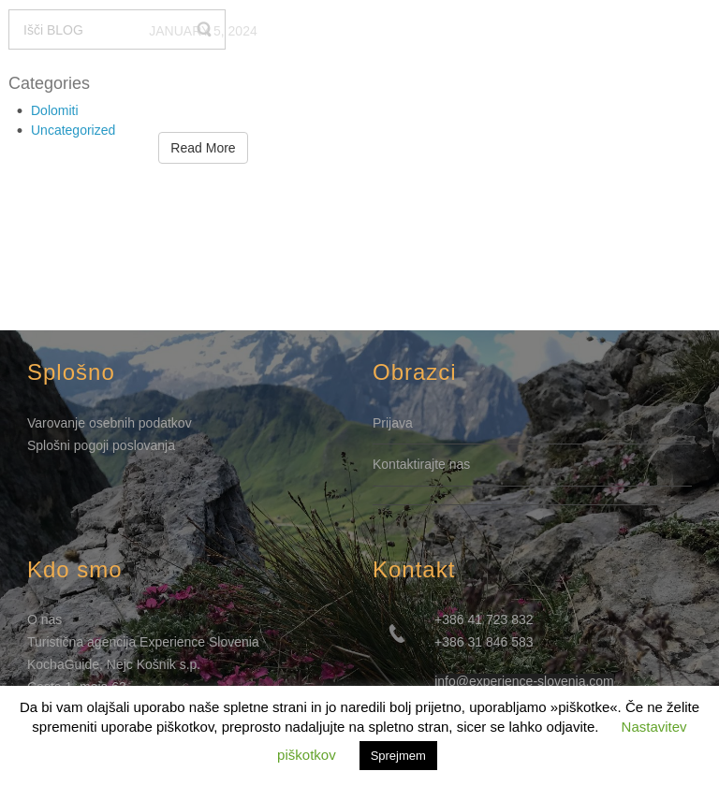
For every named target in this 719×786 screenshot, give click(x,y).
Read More (202, 147)
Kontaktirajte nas (421, 464)
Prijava (393, 422)
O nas (44, 619)
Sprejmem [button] (398, 756)
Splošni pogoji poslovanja (101, 445)
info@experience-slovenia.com (524, 681)
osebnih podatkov (140, 422)
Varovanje (58, 422)
